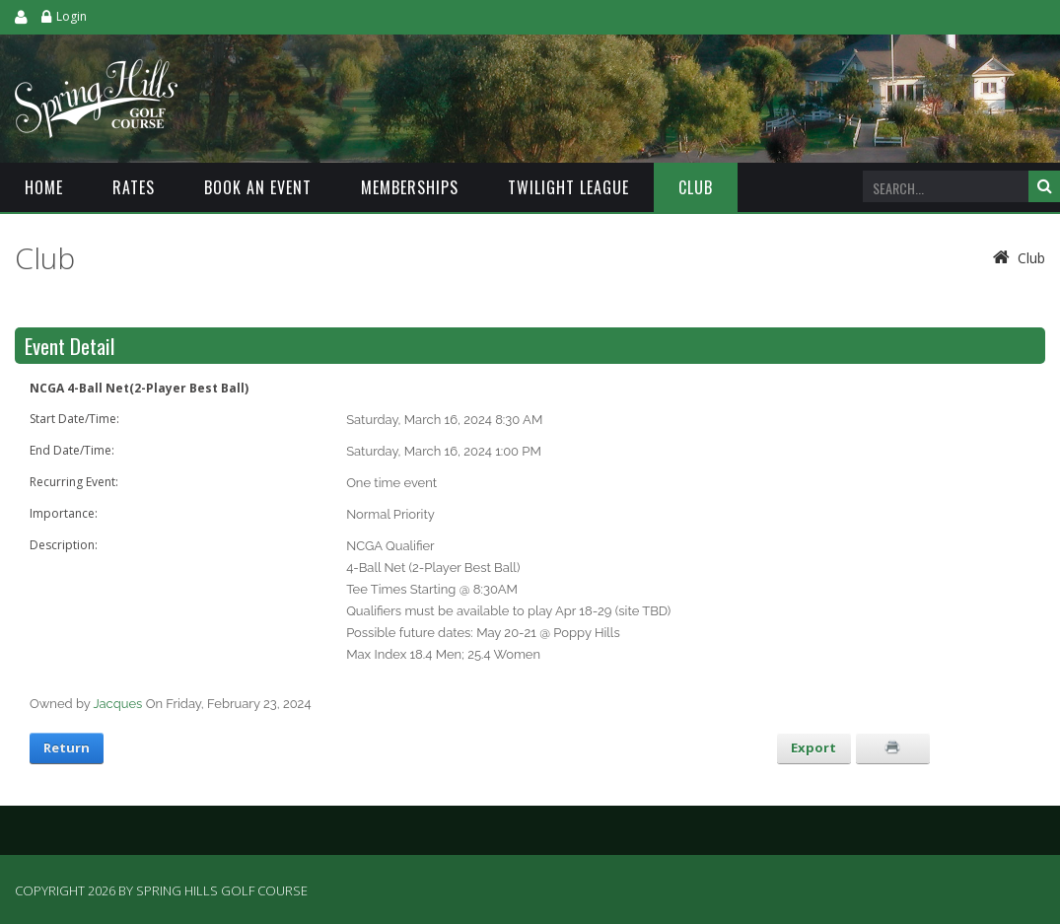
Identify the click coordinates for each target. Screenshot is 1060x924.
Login (71, 16)
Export (813, 747)
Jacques (117, 703)
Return (66, 747)
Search (1044, 186)
